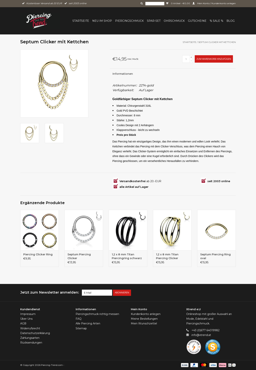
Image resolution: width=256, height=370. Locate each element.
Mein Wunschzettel (144, 323)
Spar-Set (154, 21)
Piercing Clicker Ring (38, 254)
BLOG (231, 21)
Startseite (80, 21)
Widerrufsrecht (30, 328)
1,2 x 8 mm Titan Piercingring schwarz (127, 256)
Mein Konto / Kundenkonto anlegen (214, 3)
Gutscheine (197, 21)
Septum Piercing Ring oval (215, 256)
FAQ (78, 318)
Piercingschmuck (129, 21)
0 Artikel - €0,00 (178, 3)
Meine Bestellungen (144, 318)
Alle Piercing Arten (88, 323)
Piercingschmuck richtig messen (97, 314)
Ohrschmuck (174, 21)
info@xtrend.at (201, 335)
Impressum (28, 314)
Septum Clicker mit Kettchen (217, 42)
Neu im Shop (102, 21)
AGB (23, 323)
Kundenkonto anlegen (146, 314)
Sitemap (81, 328)
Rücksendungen (31, 342)
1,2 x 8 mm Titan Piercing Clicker (167, 256)
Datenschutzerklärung (35, 333)
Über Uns (26, 318)
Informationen (122, 73)
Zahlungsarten (30, 338)
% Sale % (216, 21)
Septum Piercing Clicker (79, 256)
